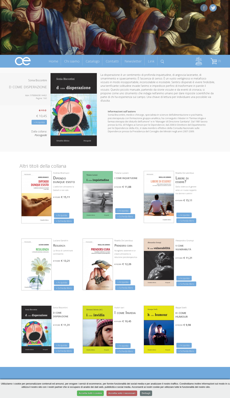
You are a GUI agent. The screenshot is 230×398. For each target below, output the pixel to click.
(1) (215, 61)
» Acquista (39, 122)
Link (151, 61)
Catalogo (93, 61)
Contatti (112, 61)
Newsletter (133, 61)
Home (53, 61)
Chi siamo (72, 61)
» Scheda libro (64, 221)
